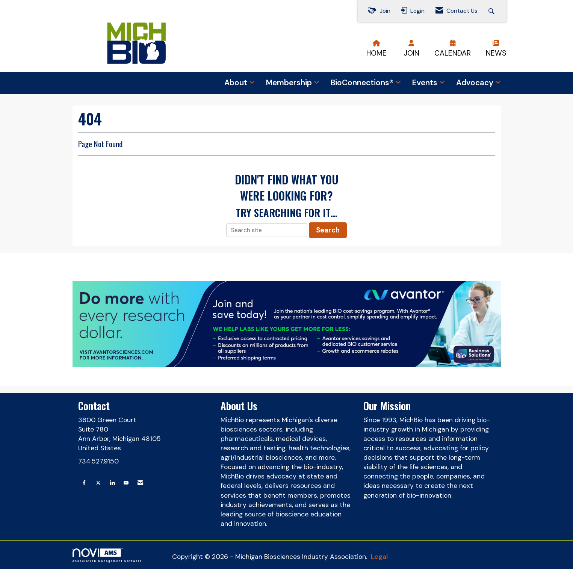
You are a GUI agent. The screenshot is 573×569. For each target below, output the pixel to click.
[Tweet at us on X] (98, 483)
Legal (379, 556)
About (236, 83)
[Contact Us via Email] (140, 483)
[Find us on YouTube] (126, 483)
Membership (290, 83)
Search (328, 230)
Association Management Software (107, 555)
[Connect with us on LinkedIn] (112, 483)
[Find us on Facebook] (84, 483)
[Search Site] (492, 11)
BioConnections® (363, 83)
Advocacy (475, 83)
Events (425, 83)
